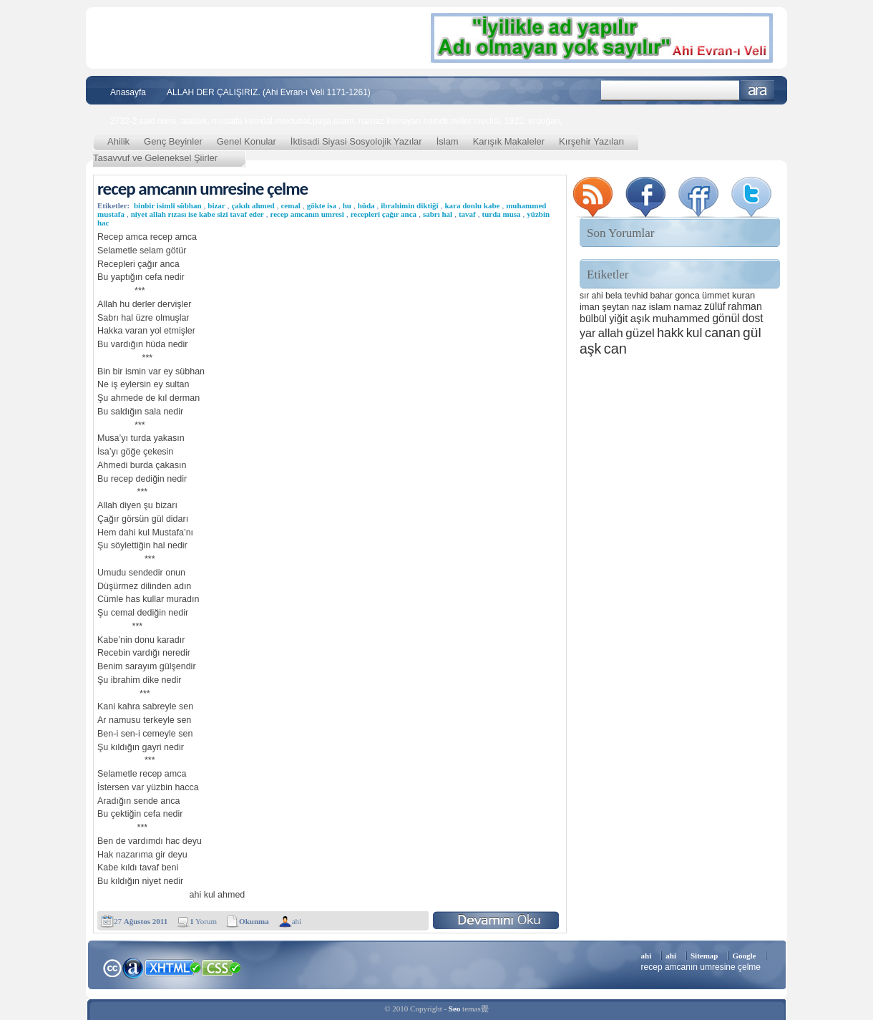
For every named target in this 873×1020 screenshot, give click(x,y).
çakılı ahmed (252, 205)
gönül (725, 318)
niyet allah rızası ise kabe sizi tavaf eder (197, 214)
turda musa (501, 214)
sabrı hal (437, 214)
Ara (757, 90)
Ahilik (118, 141)
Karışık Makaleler (509, 141)
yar (587, 332)
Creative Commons (112, 966)
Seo (455, 1008)
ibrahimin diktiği (409, 205)
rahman (745, 306)
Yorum (203, 921)
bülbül (593, 318)
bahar (661, 296)
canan (723, 332)
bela (613, 296)
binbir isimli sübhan (168, 205)
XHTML (172, 966)
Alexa (133, 967)
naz (639, 306)
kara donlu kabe (471, 205)
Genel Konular (246, 141)
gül (752, 332)
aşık (640, 318)
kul (694, 333)
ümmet (716, 296)
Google (744, 955)
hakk (670, 333)
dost (753, 318)
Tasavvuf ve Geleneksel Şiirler (155, 157)
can (615, 348)
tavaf (467, 214)
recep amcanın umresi (306, 214)
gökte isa (321, 205)
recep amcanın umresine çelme (202, 189)
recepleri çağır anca (383, 214)
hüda (366, 205)
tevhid (636, 296)
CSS (221, 967)
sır (584, 296)
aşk (590, 348)
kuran (743, 295)
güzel (640, 333)
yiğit (618, 318)
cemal (290, 205)
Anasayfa (128, 92)
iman (590, 306)
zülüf (714, 306)
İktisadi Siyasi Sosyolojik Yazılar (356, 141)
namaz (687, 306)
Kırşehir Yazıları (591, 141)
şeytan (615, 306)
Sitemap (704, 955)
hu (347, 205)
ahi (296, 921)
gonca (687, 296)
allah (610, 333)
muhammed (681, 318)
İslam (447, 141)
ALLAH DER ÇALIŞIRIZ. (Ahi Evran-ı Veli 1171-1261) (269, 92)
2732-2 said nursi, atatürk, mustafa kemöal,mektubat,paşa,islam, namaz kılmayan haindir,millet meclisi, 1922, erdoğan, (336, 121)
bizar (216, 205)
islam (660, 306)
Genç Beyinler (173, 141)
